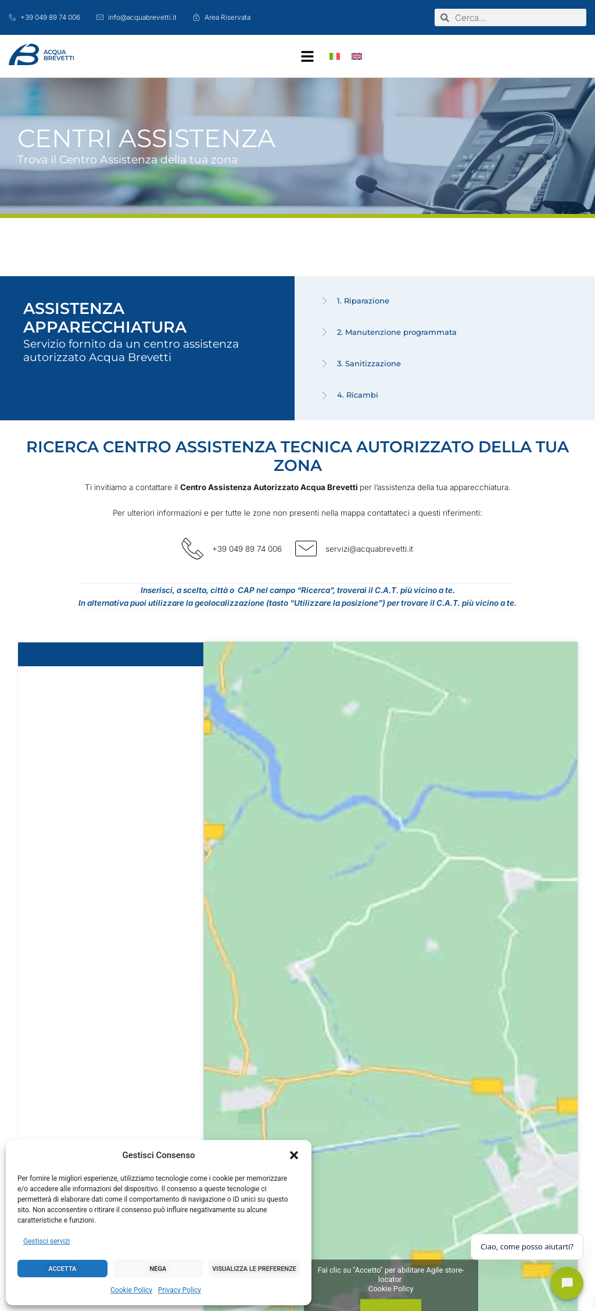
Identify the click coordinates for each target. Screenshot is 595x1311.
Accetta (62, 1269)
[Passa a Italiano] (335, 56)
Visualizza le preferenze (254, 1269)
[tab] (447, 301)
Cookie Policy (131, 1290)
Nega (158, 1269)
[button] (294, 1155)
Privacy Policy (179, 1290)
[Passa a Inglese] (357, 56)
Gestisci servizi (46, 1241)
